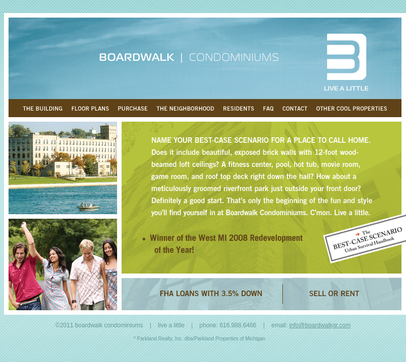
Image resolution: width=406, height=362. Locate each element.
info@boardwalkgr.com (319, 325)
